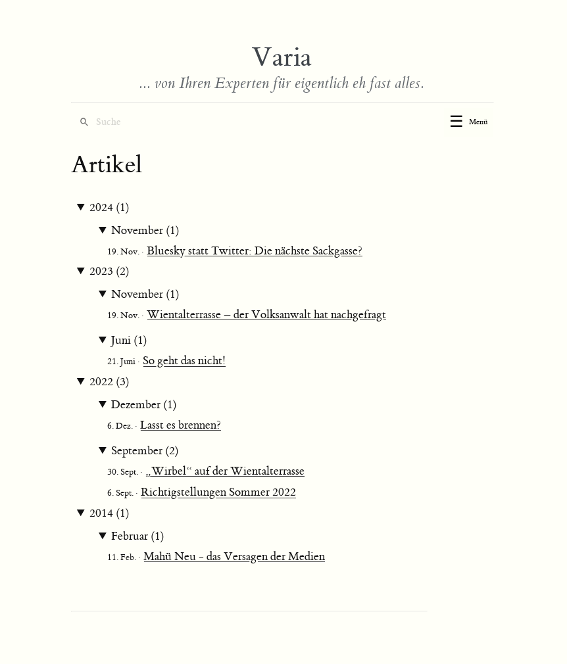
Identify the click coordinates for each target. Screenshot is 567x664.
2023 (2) (109, 271)
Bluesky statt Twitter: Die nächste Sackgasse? (254, 251)
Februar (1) (137, 536)
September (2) (145, 451)
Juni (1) (129, 340)
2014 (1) (109, 513)
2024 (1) (109, 208)
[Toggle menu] (468, 122)
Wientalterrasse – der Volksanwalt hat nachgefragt (266, 315)
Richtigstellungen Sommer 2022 (218, 492)
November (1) (145, 231)
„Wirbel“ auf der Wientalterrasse (225, 471)
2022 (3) (109, 382)
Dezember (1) (144, 405)
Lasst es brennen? (180, 425)
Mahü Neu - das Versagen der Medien (234, 557)
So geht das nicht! (184, 361)
